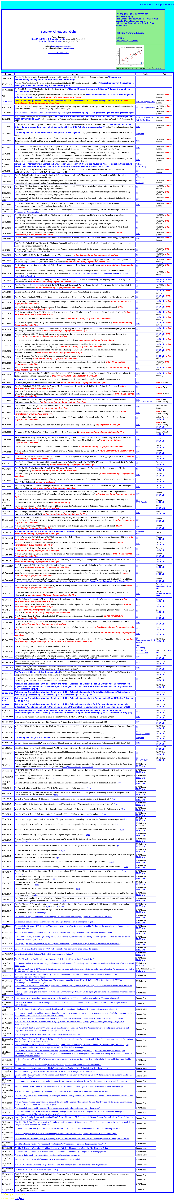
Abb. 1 (55, 906)
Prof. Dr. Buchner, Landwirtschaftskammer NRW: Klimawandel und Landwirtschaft (47, 1159)
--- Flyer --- (68, 767)
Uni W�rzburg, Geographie (127, 41)
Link (138, 645)
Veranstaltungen (68, 48)
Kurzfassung (141, 166)
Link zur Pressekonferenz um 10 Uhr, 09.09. (109, 581)
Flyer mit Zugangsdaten (145, 102)
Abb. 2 (63, 906)
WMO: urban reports (144, 402)
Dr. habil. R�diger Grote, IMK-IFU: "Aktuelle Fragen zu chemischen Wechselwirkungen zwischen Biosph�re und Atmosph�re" (66, 1134)
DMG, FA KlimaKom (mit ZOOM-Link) (144, 119)
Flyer (138, 127)
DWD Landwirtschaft (142, 651)
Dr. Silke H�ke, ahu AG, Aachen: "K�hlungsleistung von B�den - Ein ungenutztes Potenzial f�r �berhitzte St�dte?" (62, 1148)
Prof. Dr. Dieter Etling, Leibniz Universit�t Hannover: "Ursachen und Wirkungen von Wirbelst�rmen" (55, 1071)
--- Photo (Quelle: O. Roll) (83, 767)
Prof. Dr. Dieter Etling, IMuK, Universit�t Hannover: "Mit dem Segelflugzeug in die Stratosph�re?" (55, 959)
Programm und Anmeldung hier (27, 212)
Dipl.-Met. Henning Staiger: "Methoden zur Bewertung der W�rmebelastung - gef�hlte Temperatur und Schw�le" (60, 1144)
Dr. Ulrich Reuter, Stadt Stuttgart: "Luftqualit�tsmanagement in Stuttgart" (44, 954)
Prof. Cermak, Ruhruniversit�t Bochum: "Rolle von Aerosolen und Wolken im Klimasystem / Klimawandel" (57, 1108)
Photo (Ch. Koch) (143, 734)
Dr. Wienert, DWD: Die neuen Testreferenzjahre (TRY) (36, 1170)
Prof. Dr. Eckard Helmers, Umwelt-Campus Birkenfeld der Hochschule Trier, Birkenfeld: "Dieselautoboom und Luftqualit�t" (64, 932)
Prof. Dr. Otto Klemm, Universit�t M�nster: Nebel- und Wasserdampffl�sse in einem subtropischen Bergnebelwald (61, 1165)
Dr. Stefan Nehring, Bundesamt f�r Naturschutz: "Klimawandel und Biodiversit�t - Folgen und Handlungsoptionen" (61, 1151)
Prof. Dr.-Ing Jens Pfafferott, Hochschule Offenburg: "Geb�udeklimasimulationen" (47, 1035)
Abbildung (140, 177)
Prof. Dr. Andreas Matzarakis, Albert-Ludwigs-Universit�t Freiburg (41, 113)
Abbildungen (42, 912)
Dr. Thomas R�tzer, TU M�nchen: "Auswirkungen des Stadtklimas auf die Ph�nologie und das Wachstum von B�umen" (63, 917)
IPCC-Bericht (141, 502)
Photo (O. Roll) (142, 760)
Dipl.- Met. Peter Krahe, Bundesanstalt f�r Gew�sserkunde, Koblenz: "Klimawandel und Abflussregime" (56, 949)
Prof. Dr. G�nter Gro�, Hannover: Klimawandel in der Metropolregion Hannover (47, 1155)
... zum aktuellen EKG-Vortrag (58, 53)
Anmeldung (140, 647)
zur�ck (19, 1198)
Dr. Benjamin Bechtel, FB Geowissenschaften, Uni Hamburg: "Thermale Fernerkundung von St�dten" (55, 922)
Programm (140, 134)
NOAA (158, 68)
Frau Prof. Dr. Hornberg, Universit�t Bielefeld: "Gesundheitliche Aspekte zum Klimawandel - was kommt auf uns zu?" (62, 1091)
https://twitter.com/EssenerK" (61, 46)
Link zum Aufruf (104, 166)
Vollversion (140, 164)
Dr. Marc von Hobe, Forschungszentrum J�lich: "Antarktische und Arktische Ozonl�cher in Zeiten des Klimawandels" (62, 1068)
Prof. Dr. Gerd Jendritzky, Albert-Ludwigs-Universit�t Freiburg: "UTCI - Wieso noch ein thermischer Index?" (58, 1065)
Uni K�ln (120, 38)
